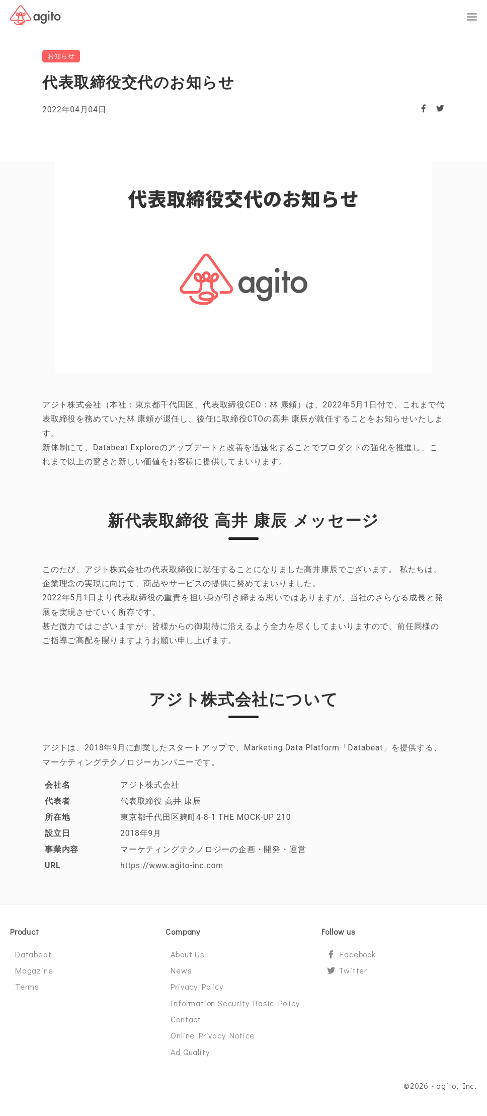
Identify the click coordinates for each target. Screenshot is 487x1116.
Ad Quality (190, 1056)
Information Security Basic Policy (235, 1007)
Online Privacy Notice (213, 1039)
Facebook (351, 958)
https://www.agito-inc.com (172, 869)
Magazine (34, 974)
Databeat (33, 958)
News (181, 974)
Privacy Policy (197, 991)
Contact (186, 1023)
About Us (187, 958)
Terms (27, 991)
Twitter (347, 974)
